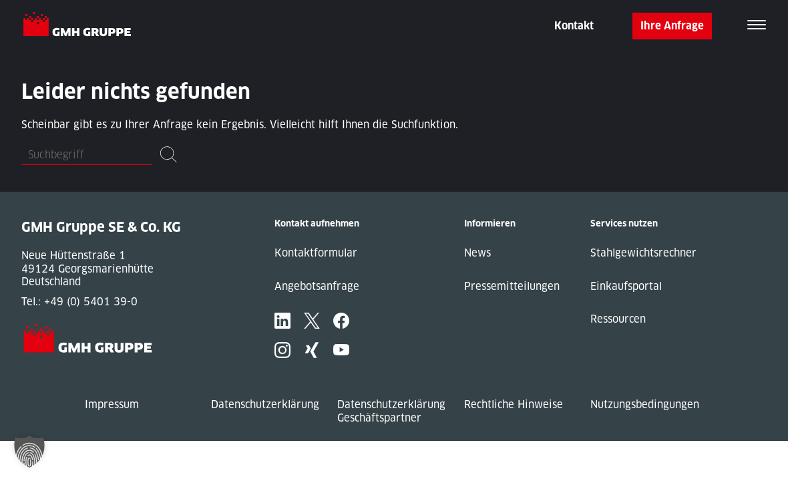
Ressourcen (618, 319)
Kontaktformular (315, 253)
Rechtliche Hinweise (513, 404)
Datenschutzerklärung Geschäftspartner (391, 411)
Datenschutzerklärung (265, 404)
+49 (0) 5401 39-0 (91, 301)
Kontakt (574, 25)
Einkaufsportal (626, 286)
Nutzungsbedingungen (644, 404)
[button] (29, 451)
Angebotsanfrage (316, 286)
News (477, 253)
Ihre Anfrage (672, 25)
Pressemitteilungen (512, 286)
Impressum (112, 404)
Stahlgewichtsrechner (643, 253)
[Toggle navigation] (757, 26)
